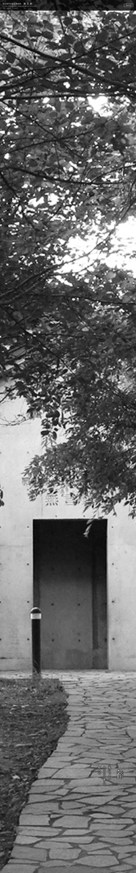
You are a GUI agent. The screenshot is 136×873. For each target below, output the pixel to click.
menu (128, 5)
